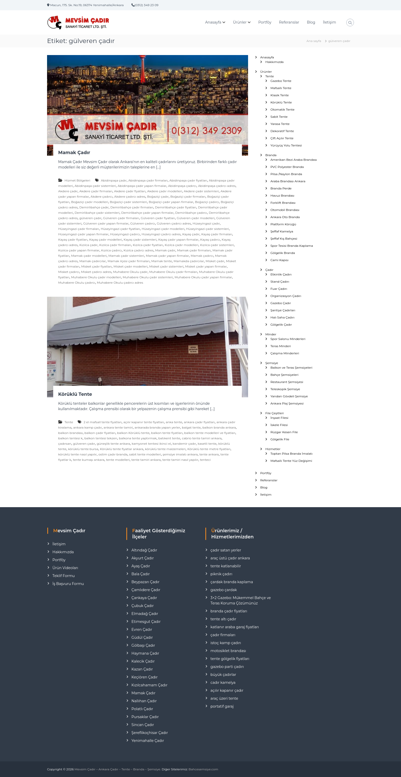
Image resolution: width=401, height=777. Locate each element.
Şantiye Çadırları (282, 310)
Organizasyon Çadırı (285, 296)
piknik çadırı (221, 574)
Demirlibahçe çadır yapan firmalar (147, 213)
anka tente (174, 422)
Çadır (269, 270)
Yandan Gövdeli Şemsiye (289, 396)
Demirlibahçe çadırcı (191, 213)
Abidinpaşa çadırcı (182, 186)
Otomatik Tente (282, 109)
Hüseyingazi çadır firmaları (78, 229)
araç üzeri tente (224, 698)
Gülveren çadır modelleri (196, 218)
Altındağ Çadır (144, 550)
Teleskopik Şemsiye (285, 389)
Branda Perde (281, 188)
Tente (68, 422)
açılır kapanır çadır (226, 690)
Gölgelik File (279, 439)
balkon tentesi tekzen (100, 438)
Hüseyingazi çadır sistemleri (207, 229)
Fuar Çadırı (278, 289)
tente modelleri (118, 460)
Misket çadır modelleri (131, 266)
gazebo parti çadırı (227, 666)
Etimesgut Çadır (146, 621)
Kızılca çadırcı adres (138, 250)
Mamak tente (161, 261)
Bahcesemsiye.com (203, 769)
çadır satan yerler (225, 550)
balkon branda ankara (219, 427)
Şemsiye (271, 363)
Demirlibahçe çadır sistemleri (97, 213)
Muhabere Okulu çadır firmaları (173, 272)
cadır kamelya (223, 682)
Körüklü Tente (75, 394)
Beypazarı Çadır (145, 582)
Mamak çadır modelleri (89, 256)
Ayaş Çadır (140, 566)
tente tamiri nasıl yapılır (180, 460)
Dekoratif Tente (282, 131)
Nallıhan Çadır (144, 701)
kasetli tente (207, 443)
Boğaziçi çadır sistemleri (128, 202)
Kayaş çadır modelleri (105, 239)
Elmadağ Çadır (144, 613)
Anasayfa (213, 22)
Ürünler (240, 22)
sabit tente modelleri (145, 454)
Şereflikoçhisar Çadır (149, 732)
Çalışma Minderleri (284, 353)
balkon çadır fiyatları (99, 433)
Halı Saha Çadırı (282, 317)
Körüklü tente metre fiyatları (208, 449)
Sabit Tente (278, 117)
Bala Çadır (140, 574)
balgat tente (191, 427)
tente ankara (209, 454)
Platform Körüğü (283, 224)
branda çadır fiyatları (228, 611)
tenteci (205, 460)
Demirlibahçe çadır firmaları (131, 207)
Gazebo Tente (280, 81)
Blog (311, 22)
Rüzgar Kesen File (284, 432)
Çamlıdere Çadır (145, 590)
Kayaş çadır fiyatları (72, 239)
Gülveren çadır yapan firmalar (105, 223)
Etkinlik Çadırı (281, 274)
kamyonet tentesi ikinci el (151, 443)
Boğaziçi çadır (158, 196)
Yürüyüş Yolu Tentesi (286, 145)
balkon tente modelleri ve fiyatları (209, 433)
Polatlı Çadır (142, 709)
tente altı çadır (223, 619)
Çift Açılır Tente (281, 138)
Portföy (264, 22)
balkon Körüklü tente (133, 433)
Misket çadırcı (69, 272)
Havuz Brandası (282, 195)
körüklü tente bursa (83, 449)
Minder (270, 334)
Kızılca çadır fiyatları (148, 245)
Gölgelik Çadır (281, 324)
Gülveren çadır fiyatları (158, 218)
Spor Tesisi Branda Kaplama (291, 246)
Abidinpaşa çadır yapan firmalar (142, 186)
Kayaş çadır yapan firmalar (178, 239)
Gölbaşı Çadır (143, 645)
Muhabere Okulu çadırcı (76, 282)
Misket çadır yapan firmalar (206, 266)
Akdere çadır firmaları (95, 191)
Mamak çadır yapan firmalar (167, 256)
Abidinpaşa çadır (114, 180)
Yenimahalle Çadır (147, 740)
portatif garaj (222, 706)
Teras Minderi (280, 346)
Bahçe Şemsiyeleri (284, 375)
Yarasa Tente (279, 124)
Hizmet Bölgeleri (77, 180)
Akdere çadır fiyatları (130, 191)
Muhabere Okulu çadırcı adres (120, 282)
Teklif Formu (63, 575)
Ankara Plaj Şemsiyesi (287, 403)
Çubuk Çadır (142, 605)
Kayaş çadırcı (210, 239)
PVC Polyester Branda (287, 167)
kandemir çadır (184, 443)
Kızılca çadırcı (111, 250)
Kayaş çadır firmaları (216, 234)
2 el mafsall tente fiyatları (103, 422)
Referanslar (289, 22)
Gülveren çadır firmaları (121, 218)
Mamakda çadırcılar (189, 261)
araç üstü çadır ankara (230, 558)
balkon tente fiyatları (167, 433)
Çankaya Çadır (144, 597)
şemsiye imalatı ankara (180, 454)
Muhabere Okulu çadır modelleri (96, 277)
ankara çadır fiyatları (199, 422)
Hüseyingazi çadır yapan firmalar (83, 234)
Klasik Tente (279, 95)
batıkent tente (169, 438)
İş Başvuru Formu (68, 583)
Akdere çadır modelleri (164, 191)
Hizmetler (272, 449)
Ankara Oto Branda (285, 217)
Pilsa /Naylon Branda (286, 174)
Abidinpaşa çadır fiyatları (188, 180)
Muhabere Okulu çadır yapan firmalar (203, 277)
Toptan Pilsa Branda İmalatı (291, 453)
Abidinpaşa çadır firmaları (148, 180)
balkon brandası (70, 433)
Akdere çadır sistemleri (201, 191)
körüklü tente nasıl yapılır (77, 454)
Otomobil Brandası (284, 210)
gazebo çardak (223, 590)
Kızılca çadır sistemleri (217, 245)
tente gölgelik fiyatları (229, 658)
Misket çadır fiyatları (96, 266)
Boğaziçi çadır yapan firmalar (171, 202)
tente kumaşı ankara (88, 460)
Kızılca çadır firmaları (115, 245)
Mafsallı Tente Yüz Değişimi (291, 461)
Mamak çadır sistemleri (126, 256)
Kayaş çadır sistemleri (140, 239)
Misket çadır (215, 261)
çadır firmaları (222, 635)
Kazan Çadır (142, 669)
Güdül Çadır (142, 637)
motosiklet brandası (228, 650)
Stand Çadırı (279, 281)
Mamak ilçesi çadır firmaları (128, 261)
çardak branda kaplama (231, 582)
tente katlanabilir (225, 566)
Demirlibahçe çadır (94, 207)
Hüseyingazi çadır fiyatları (120, 229)
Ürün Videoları (65, 568)
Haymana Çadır (145, 653)
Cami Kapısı (279, 260)
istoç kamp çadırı (225, 643)
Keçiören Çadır (144, 677)
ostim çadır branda (112, 454)
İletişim (329, 22)
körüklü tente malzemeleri (165, 449)
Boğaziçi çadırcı (207, 202)
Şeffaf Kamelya (281, 231)
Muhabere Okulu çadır (130, 272)
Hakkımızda (274, 62)
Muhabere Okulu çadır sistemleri (148, 277)
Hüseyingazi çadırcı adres (161, 234)
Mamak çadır (165, 250)
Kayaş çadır (191, 234)
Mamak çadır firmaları (194, 250)
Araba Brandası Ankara (287, 181)
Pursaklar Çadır (145, 717)
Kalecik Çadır (143, 661)
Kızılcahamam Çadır (149, 685)
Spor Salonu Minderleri (287, 339)
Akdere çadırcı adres (130, 196)
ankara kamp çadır (87, 427)
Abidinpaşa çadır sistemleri (95, 186)
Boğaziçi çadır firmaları (188, 196)
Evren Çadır (141, 629)
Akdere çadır (68, 191)
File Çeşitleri (274, 413)
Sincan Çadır (142, 724)
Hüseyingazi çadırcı (125, 234)
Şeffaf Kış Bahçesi (283, 238)
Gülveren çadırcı (142, 223)
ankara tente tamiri (118, 427)
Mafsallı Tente (280, 88)
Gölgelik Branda (282, 253)
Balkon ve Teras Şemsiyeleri (291, 367)
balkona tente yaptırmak (138, 438)
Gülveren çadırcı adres (174, 223)
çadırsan (64, 443)
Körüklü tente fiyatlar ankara (121, 449)
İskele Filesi (279, 425)
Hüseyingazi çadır (206, 223)
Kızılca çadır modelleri (181, 245)
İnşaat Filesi (279, 418)
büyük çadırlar (223, 674)
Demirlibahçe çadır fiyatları (175, 207)
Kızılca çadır (88, 245)
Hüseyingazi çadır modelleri (163, 229)
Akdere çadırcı (102, 196)
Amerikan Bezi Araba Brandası (293, 160)
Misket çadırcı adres (96, 272)
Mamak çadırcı (202, 256)
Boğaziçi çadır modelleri (89, 202)
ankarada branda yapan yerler (157, 427)
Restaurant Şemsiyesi (286, 382)
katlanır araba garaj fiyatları (234, 627)
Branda (270, 155)
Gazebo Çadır (280, 303)
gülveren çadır (90, 218)
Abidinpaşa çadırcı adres (217, 186)
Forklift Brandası (282, 203)
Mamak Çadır (74, 152)
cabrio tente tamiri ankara (201, 438)
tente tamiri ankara (146, 460)
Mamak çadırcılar (92, 261)
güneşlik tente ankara (113, 443)
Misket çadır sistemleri (166, 266)
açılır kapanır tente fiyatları (143, 422)
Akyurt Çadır (142, 558)
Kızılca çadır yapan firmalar (78, 250)
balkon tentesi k (70, 438)
